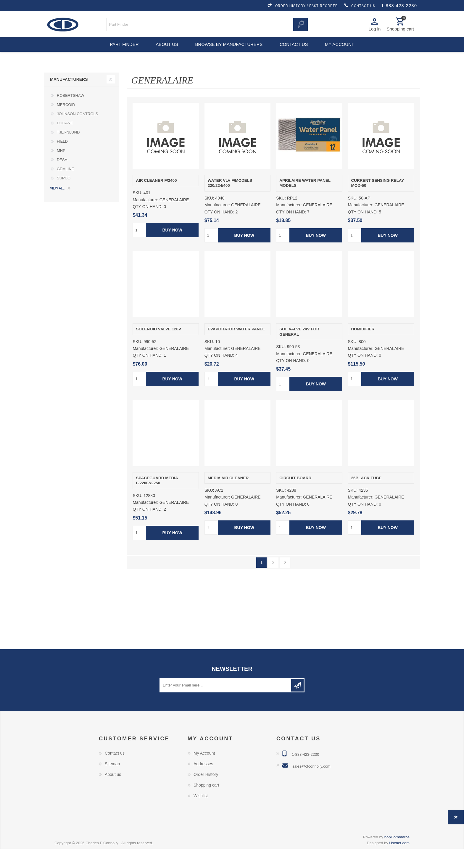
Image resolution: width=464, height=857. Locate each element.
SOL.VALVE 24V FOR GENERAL (299, 340)
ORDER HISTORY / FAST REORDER (302, 5)
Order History (206, 782)
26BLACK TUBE (366, 486)
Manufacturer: (145, 208)
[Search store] (200, 26)
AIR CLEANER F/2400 (156, 188)
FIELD (62, 149)
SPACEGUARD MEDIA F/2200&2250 (157, 489)
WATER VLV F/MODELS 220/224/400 (230, 191)
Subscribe (297, 693)
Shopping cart (206, 793)
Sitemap (112, 772)
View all (57, 196)
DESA (62, 168)
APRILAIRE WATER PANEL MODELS (305, 191)
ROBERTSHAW (70, 104)
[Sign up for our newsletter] (225, 693)
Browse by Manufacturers (229, 50)
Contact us (294, 50)
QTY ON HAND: (147, 215)
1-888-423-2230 (399, 5)
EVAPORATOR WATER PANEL (236, 337)
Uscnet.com (399, 851)
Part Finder (121, 50)
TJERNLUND (68, 140)
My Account (204, 761)
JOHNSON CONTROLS (77, 122)
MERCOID (66, 113)
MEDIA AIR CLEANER (228, 486)
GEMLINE (65, 177)
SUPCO (63, 186)
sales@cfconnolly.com (311, 774)
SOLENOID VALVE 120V (158, 337)
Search (300, 26)
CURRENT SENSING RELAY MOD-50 (377, 191)
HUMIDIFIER (363, 337)
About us (166, 50)
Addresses (203, 772)
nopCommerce (397, 845)
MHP (61, 159)
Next (285, 571)
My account (342, 50)
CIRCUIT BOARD (295, 486)
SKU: (137, 201)
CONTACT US (359, 5)
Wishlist (201, 804)
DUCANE (65, 131)
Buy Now (172, 238)
